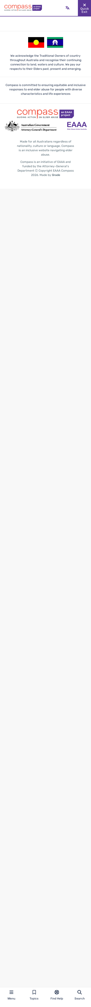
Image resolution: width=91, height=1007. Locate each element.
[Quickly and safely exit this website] (84, 8)
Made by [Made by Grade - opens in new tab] (50, 175)
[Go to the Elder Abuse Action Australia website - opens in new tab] (77, 126)
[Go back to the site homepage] (23, 8)
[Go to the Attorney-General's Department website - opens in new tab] (31, 126)
